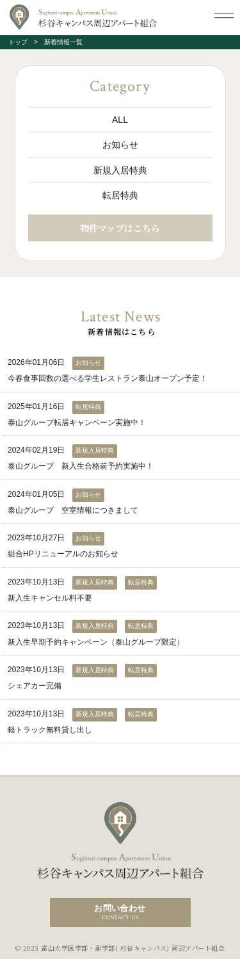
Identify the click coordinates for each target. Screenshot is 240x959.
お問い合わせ (120, 912)
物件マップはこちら (120, 228)
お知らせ (120, 145)
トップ (18, 41)
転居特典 (120, 195)
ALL (120, 120)
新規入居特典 (120, 170)
